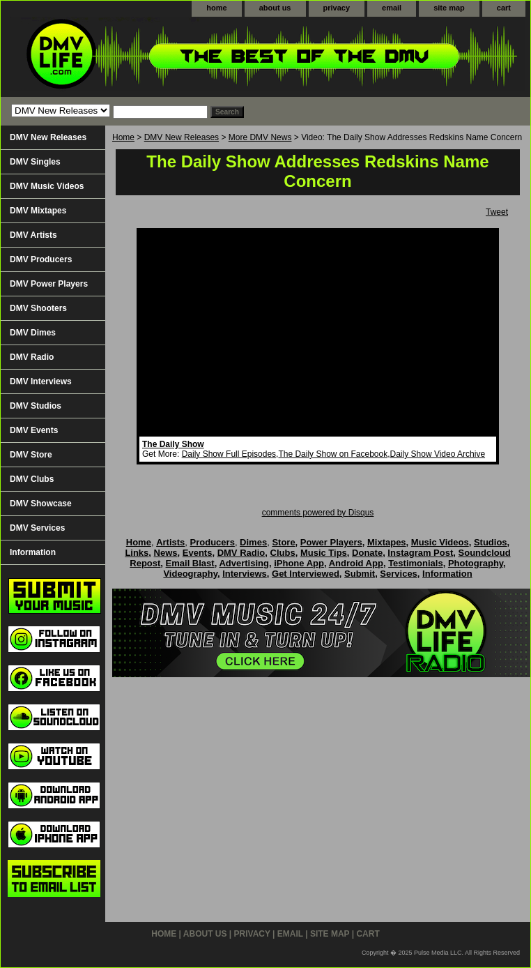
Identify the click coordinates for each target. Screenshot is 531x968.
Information (33, 552)
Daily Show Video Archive (438, 454)
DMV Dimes (33, 333)
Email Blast (190, 563)
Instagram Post (420, 552)
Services (398, 573)
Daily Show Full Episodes (229, 454)
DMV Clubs (32, 479)
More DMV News (260, 137)
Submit (359, 573)
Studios (490, 542)
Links (136, 552)
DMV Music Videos (47, 186)
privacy (337, 7)
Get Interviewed (305, 573)
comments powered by (318, 512)
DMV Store (31, 455)
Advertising (244, 563)
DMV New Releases (181, 137)
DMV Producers (41, 259)
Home (123, 137)
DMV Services (37, 528)
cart (504, 7)
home (216, 7)
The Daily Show (173, 444)
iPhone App (299, 563)
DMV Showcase (41, 503)
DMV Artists (33, 235)
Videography (190, 573)
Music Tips (323, 552)
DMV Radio (32, 357)
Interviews (244, 573)
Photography (475, 563)
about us (275, 7)
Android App (356, 563)
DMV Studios (35, 406)
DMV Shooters (38, 308)
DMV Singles (35, 162)
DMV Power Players (49, 284)
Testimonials (415, 563)
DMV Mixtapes (38, 210)
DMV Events (34, 430)
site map (449, 7)
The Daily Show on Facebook (332, 454)
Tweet (497, 212)
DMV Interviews (41, 381)
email (391, 7)
